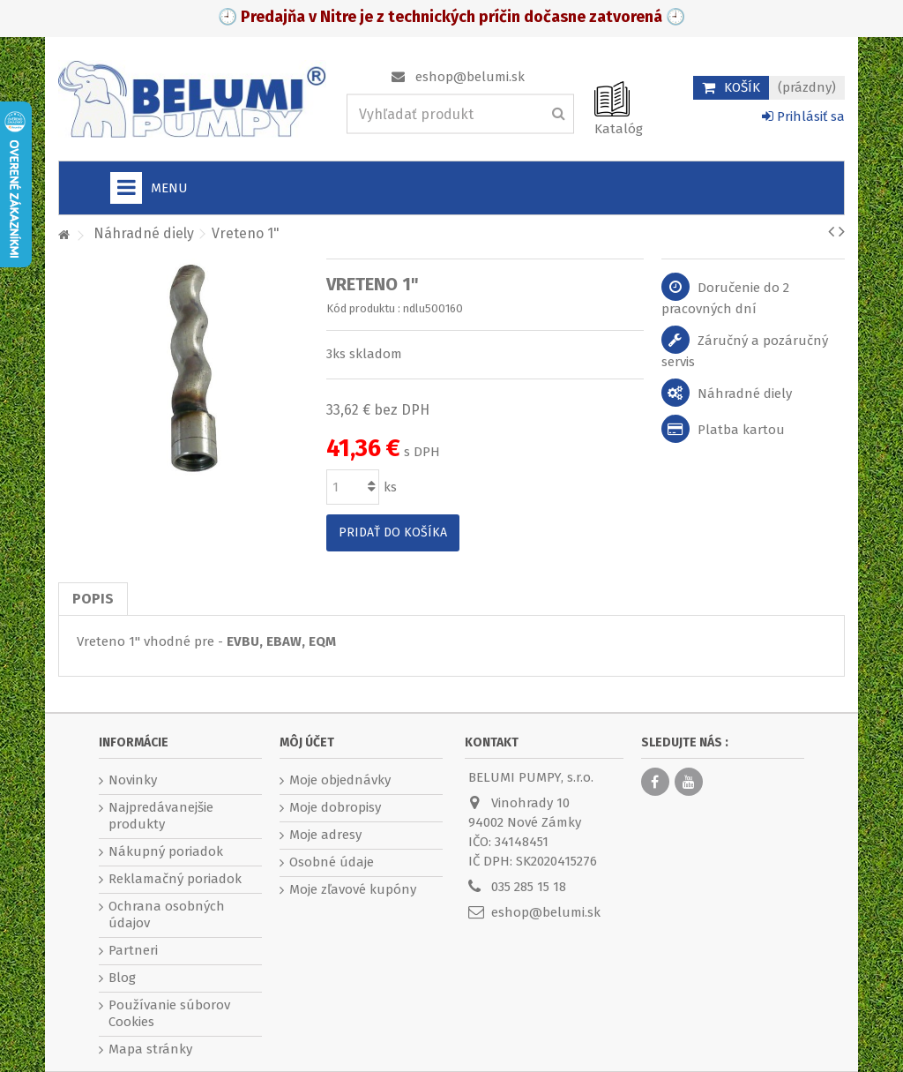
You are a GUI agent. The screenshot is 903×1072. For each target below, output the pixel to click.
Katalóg (618, 129)
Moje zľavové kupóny (352, 889)
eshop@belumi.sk (470, 77)
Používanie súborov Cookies (169, 1013)
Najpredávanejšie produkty (160, 815)
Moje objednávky (340, 780)
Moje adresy (325, 835)
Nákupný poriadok (165, 851)
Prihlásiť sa (803, 116)
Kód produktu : (363, 308)
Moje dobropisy (335, 807)
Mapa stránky (150, 1049)
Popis (93, 598)
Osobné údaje (331, 862)
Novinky (132, 780)
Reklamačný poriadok (175, 879)
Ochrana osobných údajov (166, 914)
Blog (122, 978)
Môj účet (307, 742)
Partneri (133, 950)
